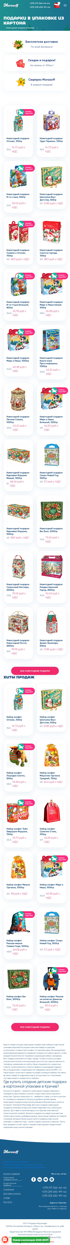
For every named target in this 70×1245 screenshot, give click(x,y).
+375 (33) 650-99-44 (54, 1196)
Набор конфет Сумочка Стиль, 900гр (48, 831)
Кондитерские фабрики (9, 1184)
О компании (8, 1189)
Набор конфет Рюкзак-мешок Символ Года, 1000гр (18, 943)
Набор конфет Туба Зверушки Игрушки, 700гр (17, 831)
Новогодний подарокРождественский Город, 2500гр (51, 586)
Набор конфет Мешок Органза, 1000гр (18, 886)
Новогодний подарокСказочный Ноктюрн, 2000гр (18, 586)
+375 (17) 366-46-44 (40, 3)
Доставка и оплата (12, 1194)
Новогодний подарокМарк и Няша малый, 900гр (51, 304)
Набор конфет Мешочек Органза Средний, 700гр (50, 775)
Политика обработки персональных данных (22, 1165)
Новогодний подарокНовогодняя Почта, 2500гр (18, 642)
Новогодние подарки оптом (10, 1179)
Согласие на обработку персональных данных (24, 1168)
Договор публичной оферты (15, 1162)
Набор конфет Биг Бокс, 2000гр (16, 998)
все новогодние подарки (35, 671)
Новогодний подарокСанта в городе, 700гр (51, 252)
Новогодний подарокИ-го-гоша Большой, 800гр (18, 304)
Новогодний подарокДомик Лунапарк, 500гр (51, 642)
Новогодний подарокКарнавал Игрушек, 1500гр (18, 531)
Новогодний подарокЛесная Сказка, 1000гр (18, 419)
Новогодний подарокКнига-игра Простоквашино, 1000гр (51, 360)
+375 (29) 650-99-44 (40, 7)
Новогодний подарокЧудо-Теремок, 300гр (51, 139)
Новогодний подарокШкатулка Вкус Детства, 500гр (51, 196)
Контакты (7, 1202)
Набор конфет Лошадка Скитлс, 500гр (16, 775)
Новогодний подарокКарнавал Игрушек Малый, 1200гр (18, 475)
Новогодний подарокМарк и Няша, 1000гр (18, 359)
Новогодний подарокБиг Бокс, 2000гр (51, 530)
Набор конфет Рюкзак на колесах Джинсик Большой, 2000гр (51, 999)
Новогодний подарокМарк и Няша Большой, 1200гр (51, 419)
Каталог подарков (11, 1174)
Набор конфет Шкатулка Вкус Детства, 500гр (48, 719)
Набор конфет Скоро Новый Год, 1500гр (51, 942)
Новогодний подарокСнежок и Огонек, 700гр (18, 252)
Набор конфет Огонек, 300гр (14, 718)
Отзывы (6, 1198)
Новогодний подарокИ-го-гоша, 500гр (18, 195)
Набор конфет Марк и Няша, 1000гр (51, 886)
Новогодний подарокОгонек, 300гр (18, 139)
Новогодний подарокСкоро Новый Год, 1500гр (51, 475)
